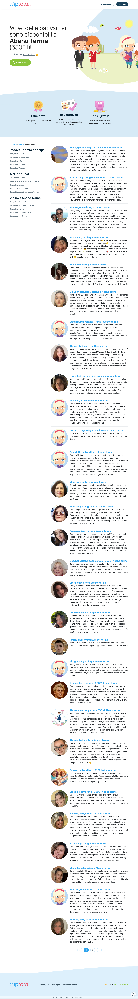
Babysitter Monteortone (19, 202)
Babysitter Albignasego (19, 157)
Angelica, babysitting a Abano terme (90, 612)
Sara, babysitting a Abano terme (88, 843)
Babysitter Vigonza (17, 168)
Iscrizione (122, 4)
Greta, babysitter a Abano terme (88, 582)
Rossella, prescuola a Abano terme (89, 400)
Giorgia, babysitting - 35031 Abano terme (93, 791)
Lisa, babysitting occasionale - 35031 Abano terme (99, 560)
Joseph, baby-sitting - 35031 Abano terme (94, 683)
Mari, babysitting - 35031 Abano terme (92, 506)
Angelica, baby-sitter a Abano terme (90, 531)
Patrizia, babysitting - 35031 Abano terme (93, 770)
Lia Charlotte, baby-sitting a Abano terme (93, 291)
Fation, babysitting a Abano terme (89, 639)
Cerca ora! (20, 62)
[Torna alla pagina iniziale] (20, 4)
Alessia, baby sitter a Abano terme (89, 740)
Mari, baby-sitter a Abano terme (88, 482)
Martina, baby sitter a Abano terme (89, 919)
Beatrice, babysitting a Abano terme (90, 889)
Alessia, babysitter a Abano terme (89, 346)
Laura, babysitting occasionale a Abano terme (96, 376)
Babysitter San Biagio (18, 216)
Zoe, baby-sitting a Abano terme (88, 264)
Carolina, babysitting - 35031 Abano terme (94, 321)
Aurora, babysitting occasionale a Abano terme (96, 430)
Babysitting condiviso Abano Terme (24, 192)
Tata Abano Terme (17, 178)
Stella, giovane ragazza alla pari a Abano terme (96, 147)
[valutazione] (116, 984)
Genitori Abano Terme (19, 188)
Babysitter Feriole (17, 209)
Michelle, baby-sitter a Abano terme (90, 868)
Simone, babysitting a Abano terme (90, 207)
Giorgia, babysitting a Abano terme (89, 661)
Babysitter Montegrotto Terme (22, 205)
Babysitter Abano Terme (20, 185)
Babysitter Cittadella (18, 164)
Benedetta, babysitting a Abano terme (91, 452)
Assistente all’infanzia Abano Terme (24, 181)
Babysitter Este (16, 161)
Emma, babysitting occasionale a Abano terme (96, 177)
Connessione (106, 4)
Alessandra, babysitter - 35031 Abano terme (95, 710)
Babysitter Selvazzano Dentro (22, 212)
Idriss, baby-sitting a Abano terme (89, 237)
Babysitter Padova (17, 154)
